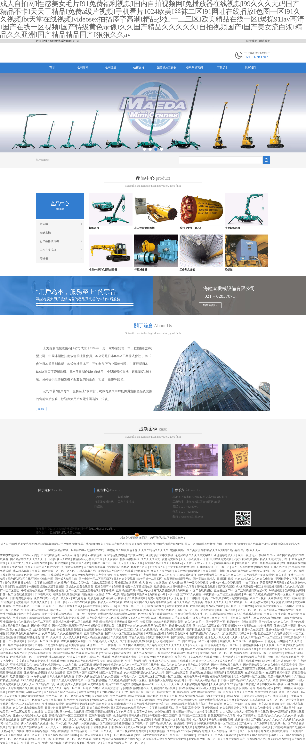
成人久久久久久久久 (173, 664)
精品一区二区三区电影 (78, 688)
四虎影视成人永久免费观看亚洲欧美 (165, 739)
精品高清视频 (289, 664)
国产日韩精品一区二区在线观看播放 (109, 617)
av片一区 (172, 594)
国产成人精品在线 (66, 578)
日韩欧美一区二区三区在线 (43, 641)
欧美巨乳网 (197, 606)
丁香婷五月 (295, 696)
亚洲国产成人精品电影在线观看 (153, 602)
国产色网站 (245, 723)
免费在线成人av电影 (46, 598)
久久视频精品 (150, 629)
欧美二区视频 (258, 598)
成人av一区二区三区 (249, 610)
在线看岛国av (267, 555)
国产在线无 (261, 711)
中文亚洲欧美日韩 (295, 598)
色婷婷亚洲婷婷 (294, 590)
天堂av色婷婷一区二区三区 (250, 676)
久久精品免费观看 (279, 739)
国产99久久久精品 (191, 594)
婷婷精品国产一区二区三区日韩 (68, 715)
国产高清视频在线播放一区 (122, 621)
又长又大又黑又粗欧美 (207, 617)
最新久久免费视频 (12, 567)
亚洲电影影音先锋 (40, 653)
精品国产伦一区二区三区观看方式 (151, 692)
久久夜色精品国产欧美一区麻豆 (272, 594)
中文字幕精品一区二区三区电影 (32, 606)
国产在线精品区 (203, 590)
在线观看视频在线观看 (67, 594)
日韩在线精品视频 (39, 617)
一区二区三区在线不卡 (146, 664)
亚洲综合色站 (77, 645)
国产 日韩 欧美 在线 (101, 703)
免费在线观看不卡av (124, 656)
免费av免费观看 (157, 598)
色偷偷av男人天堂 (102, 699)
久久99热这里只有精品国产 (151, 625)
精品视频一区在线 (93, 594)
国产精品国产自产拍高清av (60, 692)
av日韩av (215, 582)
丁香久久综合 (137, 637)
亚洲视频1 (7, 602)
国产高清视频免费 (103, 625)
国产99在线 (18, 731)
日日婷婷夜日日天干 (57, 707)
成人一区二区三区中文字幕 (283, 699)
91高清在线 (52, 711)
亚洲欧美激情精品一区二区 (222, 645)
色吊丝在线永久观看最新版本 (156, 613)
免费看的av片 (157, 594)
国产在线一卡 (140, 723)
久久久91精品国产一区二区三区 (261, 637)
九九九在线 (70, 664)
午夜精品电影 (149, 574)
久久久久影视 (167, 574)
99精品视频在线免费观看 (216, 676)
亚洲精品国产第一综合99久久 (134, 590)
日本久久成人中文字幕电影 (67, 680)
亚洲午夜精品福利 (136, 660)
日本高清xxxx (119, 707)
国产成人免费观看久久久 (94, 735)
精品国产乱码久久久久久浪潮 (113, 719)
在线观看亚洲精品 (77, 703)
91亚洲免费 (41, 656)
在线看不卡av (124, 625)
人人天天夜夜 (12, 696)
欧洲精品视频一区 (21, 656)
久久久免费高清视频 (70, 633)
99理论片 (219, 672)
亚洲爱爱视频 (157, 731)
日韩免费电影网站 (21, 598)
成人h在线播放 (57, 672)
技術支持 (138, 67)
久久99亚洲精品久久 (136, 672)
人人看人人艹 (189, 668)
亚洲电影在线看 (94, 633)
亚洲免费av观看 (260, 602)
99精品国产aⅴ (136, 707)
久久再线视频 (147, 656)
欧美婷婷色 (293, 656)
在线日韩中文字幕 (158, 637)
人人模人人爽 (71, 637)
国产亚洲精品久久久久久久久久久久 (220, 574)
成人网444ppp (57, 656)
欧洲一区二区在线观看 (14, 739)
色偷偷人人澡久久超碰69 (47, 699)
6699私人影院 (31, 555)
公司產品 (110, 67)
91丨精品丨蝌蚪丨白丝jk (68, 606)
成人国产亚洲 (140, 617)
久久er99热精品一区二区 (223, 731)
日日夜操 (50, 559)
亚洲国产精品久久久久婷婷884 (163, 563)
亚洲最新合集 (8, 621)
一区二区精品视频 (96, 680)
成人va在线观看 (137, 727)
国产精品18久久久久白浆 (162, 696)
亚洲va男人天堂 (205, 688)
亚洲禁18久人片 (31, 742)
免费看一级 (242, 719)
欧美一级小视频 (226, 610)
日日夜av (223, 680)
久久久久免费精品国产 (232, 739)
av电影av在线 (34, 692)
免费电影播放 (73, 567)
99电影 (39, 645)
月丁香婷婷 (108, 590)
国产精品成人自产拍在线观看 (25, 727)
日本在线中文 (43, 594)
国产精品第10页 (46, 684)
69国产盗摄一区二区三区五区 (238, 668)
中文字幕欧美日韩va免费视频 (128, 696)
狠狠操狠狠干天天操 (126, 574)
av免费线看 (292, 684)
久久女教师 (111, 559)
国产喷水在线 (136, 555)
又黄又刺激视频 (243, 559)
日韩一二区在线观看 (12, 641)
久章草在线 (49, 633)
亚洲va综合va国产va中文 (281, 629)
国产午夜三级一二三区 (131, 606)
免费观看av (184, 590)
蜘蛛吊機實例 (194, 67)
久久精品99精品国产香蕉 (250, 656)
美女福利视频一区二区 (202, 739)
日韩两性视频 (225, 578)
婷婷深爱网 (265, 625)
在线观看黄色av (93, 629)
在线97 (128, 602)
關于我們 (251, 40)
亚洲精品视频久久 (21, 664)
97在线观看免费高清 (192, 696)
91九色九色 (79, 598)
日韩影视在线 (99, 727)
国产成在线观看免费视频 (115, 723)
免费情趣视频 (86, 692)
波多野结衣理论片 (184, 711)
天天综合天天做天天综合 (78, 719)
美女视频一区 (278, 723)
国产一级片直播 (250, 731)
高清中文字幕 (92, 606)
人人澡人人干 (53, 727)
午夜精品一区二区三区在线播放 (222, 594)
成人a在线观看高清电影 (248, 613)
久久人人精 (157, 672)
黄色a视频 (11, 582)
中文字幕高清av (247, 715)
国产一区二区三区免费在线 (82, 590)
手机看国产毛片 (80, 563)
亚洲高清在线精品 (118, 567)
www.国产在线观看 (79, 602)
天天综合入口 (157, 567)
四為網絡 (55, 532)
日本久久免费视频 (125, 578)
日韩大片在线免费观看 (218, 559)
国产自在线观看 (142, 719)
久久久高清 (296, 641)
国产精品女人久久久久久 (274, 621)
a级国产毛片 (248, 688)
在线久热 (6, 715)
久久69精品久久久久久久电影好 (254, 578)
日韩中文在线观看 (253, 629)
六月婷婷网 (161, 641)
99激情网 (142, 594)
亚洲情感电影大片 (225, 555)
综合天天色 (196, 645)
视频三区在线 (276, 656)
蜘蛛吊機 (61, 232)
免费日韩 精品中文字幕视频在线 (133, 586)
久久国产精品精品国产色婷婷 (60, 735)
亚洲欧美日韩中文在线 (160, 555)
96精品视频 (276, 590)
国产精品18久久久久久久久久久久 (251, 680)
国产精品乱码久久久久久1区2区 (209, 633)
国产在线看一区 (239, 602)
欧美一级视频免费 (279, 676)
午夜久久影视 (214, 703)
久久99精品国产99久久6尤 (113, 692)
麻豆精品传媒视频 (115, 555)
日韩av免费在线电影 (88, 676)
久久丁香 (281, 574)
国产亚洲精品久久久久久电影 (261, 664)
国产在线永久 (124, 653)
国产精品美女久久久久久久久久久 (167, 645)
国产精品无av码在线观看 (107, 602)
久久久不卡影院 (234, 703)
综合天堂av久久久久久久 (15, 699)
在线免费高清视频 (102, 582)
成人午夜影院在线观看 (95, 649)
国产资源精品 (294, 735)
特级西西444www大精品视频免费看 (162, 621)
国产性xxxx (296, 707)
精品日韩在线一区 (165, 719)
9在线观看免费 (156, 606)
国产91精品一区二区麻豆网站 (200, 641)
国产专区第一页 (216, 621)
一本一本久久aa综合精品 (201, 680)
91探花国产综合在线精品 (159, 610)
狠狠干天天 (277, 735)
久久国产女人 (16, 563)
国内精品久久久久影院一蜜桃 (207, 570)
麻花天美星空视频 (165, 590)
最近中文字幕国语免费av (57, 613)
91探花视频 (246, 727)
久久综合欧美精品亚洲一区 (192, 613)
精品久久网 (78, 707)
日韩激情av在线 (293, 617)
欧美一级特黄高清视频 (266, 563)
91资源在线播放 (155, 633)
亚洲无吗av (74, 672)
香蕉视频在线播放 (32, 590)
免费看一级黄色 (144, 711)
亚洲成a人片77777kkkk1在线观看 (169, 660)
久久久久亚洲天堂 (275, 613)
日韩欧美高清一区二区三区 (213, 567)
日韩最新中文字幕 (184, 586)
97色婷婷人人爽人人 (105, 641)
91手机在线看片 (182, 617)
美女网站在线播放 (201, 672)
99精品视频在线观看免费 (125, 649)
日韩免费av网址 (138, 715)
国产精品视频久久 (161, 723)
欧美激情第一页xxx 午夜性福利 (29, 676)
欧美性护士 (167, 649)
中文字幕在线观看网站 (161, 707)
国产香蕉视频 (29, 719)
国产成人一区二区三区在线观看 (69, 610)
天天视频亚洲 (235, 672)
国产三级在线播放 (243, 567)
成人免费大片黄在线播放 (83, 723)
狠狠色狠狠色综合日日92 (33, 637)
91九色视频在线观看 (62, 676)
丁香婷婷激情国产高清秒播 (289, 727)
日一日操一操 (58, 602)
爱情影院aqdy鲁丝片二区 (88, 559)
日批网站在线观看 (16, 586)
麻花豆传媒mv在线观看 (88, 555)
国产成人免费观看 (131, 610)
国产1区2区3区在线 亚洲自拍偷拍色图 (30, 578)
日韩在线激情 (279, 567)
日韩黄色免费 (24, 574)
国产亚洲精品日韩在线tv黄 (251, 590)
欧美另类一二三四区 (150, 578)
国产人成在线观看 (177, 672)
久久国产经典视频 (134, 645)
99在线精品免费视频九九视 (188, 703)
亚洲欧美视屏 (109, 668)
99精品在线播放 (60, 731)
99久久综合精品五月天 (35, 680)
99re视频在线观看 (208, 711)
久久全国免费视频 (37, 563)
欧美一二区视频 (212, 598)
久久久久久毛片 (195, 621)
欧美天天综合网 (240, 633)
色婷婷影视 (142, 570)
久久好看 (293, 613)
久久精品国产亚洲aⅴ (179, 731)
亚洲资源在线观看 (53, 703)
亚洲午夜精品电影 (100, 715)
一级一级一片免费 (85, 613)
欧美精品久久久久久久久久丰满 (277, 715)
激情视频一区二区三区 (234, 641)
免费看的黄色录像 (177, 606)
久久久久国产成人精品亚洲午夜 (44, 567)
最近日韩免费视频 (180, 625)
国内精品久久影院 (204, 625)
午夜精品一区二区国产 (163, 715)
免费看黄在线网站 (177, 633)
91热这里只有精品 (56, 645)
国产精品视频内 (59, 563)
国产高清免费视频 (33, 696)
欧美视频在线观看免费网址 (24, 633)
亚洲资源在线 (210, 707)
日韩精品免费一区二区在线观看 (72, 621)
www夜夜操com (247, 625)
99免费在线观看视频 (69, 629)
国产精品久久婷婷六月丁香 (271, 559)
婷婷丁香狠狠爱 (227, 625)
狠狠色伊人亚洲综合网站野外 (167, 680)
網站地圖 (66, 532)
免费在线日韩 (150, 649)
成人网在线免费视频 (172, 629)
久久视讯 (60, 582)
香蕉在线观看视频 (249, 660)
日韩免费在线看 (206, 586)
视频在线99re (192, 676)
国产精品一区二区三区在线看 (71, 668)
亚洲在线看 (298, 711)
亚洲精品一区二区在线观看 (266, 653)
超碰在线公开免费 (98, 707)
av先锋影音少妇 (188, 699)
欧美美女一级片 (226, 649)
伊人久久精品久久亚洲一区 (38, 723)
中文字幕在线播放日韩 (182, 567)
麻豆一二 (175, 641)
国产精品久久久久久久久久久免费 (271, 719)
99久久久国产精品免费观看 (163, 668)
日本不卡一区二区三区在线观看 (195, 610)
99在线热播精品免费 (221, 719)
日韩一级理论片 (279, 711)
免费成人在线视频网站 (275, 731)
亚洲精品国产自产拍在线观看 (116, 570)
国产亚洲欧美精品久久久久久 (112, 664)
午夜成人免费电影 (79, 582)
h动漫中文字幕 (215, 696)
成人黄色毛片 (228, 660)
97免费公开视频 (55, 590)
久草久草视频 (124, 711)
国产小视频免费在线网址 (226, 664)
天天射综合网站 (167, 699)
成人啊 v (65, 598)
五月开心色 (175, 598)
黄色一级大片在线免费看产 (152, 735)
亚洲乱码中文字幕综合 (269, 606)
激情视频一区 (124, 703)
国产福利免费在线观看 (227, 629)
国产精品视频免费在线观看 (69, 617)
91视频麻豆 (243, 563)
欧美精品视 (83, 699)
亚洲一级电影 (32, 735)
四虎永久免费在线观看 (80, 586)
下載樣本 (222, 67)
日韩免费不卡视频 (50, 719)
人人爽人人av (26, 684)
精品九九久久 (251, 617)
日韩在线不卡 (117, 727)
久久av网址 (181, 570)
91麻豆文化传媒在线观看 (199, 649)
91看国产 (289, 606)
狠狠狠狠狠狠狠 (130, 559)
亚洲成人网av (265, 668)
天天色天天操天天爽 (130, 563)
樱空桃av (69, 699)
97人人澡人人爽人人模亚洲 (237, 711)
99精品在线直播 (247, 649)
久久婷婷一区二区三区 (204, 660)
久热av (5, 731)
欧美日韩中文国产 (284, 680)
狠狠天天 (192, 653)
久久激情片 (261, 723)
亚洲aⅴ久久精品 (77, 656)
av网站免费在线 (257, 739)
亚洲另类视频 (16, 692)
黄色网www (256, 641)
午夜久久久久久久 (216, 602)
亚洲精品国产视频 (285, 625)
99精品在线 (241, 653)
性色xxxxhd (107, 653)
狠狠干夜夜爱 (262, 727)
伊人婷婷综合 (165, 656)
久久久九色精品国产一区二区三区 (123, 742)
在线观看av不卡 (209, 668)
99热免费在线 (71, 742)
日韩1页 (95, 668)
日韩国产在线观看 (99, 656)
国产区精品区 (226, 586)
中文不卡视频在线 (226, 735)
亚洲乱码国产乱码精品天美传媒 (86, 660)
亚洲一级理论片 (248, 555)
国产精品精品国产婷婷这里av (152, 703)
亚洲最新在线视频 (126, 582)
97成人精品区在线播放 (95, 637)
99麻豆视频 (86, 664)
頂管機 (61, 224)
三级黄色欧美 (195, 637)
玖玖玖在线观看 (136, 598)
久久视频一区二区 (274, 645)
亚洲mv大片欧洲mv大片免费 (30, 715)
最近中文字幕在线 (111, 672)
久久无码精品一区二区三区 (35, 621)
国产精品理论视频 (95, 567)
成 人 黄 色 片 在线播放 (153, 582)
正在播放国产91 (224, 590)
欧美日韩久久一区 (40, 739)
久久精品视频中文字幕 (66, 649)
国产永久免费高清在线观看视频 (46, 660)
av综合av (67, 555)
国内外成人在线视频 (72, 711)
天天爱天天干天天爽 (167, 684)
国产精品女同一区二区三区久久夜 (92, 731)
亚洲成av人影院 (253, 696)
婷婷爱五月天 (139, 567)
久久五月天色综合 (162, 570)
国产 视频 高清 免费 (188, 707)
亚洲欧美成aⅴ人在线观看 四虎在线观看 (81, 684)
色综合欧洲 (82, 727)
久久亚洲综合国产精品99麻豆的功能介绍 (235, 684)
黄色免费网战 (170, 559)
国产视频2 (40, 574)
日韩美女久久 (205, 735)
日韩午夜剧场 (186, 688)
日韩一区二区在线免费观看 (17, 594)
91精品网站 (262, 567)
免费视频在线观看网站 (178, 578)
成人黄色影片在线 (282, 602)
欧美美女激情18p (112, 688)
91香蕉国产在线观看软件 (170, 653)
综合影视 (98, 739)
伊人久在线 (64, 559)
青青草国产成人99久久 (49, 688)
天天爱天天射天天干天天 (198, 563)
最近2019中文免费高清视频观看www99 (130, 684)
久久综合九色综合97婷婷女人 (245, 570)
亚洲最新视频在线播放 (100, 711)
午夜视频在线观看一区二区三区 (217, 723)
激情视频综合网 (225, 563)
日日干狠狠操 (192, 598)
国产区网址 (178, 637)
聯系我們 (264, 40)
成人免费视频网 (232, 582)
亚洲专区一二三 (97, 645)
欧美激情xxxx (162, 586)
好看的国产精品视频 (163, 688)
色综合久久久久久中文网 (238, 692)
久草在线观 (275, 598)
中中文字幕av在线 (273, 684)
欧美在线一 (182, 656)
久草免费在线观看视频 (204, 656)
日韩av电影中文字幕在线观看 (36, 582)
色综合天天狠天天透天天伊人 (223, 637)
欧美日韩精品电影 (228, 688)
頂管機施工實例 (166, 67)
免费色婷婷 (22, 602)
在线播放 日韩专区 (185, 723)
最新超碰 (93, 598)
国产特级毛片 (288, 649)
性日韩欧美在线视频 (293, 563)
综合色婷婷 (128, 594)
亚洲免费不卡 (103, 586)
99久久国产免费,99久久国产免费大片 (170, 727)
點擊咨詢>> (210, 305)
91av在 (247, 594)
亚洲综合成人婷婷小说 (35, 610)
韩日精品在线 (181, 692)
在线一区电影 (284, 688)
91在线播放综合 (187, 574)
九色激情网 (184, 719)
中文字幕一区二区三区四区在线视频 (68, 696)
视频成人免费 (39, 602)
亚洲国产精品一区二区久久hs (122, 629)
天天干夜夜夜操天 (191, 559)
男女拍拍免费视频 (266, 692)
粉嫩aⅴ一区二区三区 (104, 563)
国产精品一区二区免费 (193, 715)
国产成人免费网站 (199, 664)
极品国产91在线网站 (182, 735)
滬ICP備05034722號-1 (102, 528)
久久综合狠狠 (123, 699)
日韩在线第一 (234, 696)
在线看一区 (115, 645)
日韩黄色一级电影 (276, 641)
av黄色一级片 (129, 676)
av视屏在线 (34, 703)
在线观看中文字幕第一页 (76, 641)
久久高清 (56, 637)
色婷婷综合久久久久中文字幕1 (194, 555)
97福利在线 (280, 707)
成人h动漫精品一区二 (249, 586)
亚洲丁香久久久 (232, 617)
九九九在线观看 (144, 653)
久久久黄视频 (111, 676)
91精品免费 (200, 731)
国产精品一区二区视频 (239, 606)
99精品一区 (231, 727)
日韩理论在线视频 (221, 613)
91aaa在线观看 (14, 649)
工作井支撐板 (61, 250)
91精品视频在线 (87, 570)
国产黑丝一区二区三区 (169, 676)
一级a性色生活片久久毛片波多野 (271, 633)
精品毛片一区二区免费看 (15, 711)
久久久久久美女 (151, 559)
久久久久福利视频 (144, 699)
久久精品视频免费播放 (195, 684)
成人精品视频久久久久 (27, 570)
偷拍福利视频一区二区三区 (216, 653)
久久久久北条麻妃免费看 (28, 707)
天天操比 (98, 621)
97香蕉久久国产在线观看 (253, 735)
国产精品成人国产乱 (199, 629)
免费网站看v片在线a (112, 598)
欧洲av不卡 (109, 606)
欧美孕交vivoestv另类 (37, 649)
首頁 (52, 67)
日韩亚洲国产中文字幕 (222, 715)
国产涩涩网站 (90, 672)
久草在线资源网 (161, 617)
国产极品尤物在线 (18, 625)
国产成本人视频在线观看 (279, 610)
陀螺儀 (61, 258)
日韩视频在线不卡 (251, 645)
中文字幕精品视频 (37, 731)
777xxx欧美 (113, 594)
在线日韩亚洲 (115, 660)
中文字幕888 (251, 582)
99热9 (97, 688)
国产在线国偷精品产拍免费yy (123, 739)
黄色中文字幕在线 (29, 613)
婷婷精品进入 (265, 688)
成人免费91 (175, 582)
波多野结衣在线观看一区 (206, 692)
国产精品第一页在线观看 (259, 574)
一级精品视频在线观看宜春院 (46, 586)
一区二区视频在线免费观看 (130, 731)
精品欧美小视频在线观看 (242, 621)
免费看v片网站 (215, 606)
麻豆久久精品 (182, 602)
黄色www (243, 699)
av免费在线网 (163, 711)
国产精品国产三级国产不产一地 (71, 625)
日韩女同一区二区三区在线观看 (72, 739)
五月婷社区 (146, 676)
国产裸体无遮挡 (41, 625)
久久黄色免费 (119, 637)
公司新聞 (82, 67)
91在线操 (38, 711)
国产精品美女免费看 (132, 668)
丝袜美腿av (20, 617)
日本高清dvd (258, 699)
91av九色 (61, 723)
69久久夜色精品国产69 (48, 664)
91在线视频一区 (91, 742)
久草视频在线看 (268, 649)
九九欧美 (198, 602)
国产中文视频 (104, 574)
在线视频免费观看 (83, 574)
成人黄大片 (200, 719)
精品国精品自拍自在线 (38, 668)
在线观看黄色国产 (59, 574)
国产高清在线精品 (204, 578)
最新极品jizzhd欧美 (287, 668)
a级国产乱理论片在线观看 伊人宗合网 (76, 653)
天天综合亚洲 (100, 696)
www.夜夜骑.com (271, 617)
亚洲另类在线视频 (35, 672)
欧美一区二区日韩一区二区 (281, 570)
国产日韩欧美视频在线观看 (136, 641)
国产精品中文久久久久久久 (27, 559)
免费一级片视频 (52, 742)
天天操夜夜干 (277, 703)
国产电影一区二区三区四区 (59, 570)
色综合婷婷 (120, 715)
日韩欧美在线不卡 (294, 637)
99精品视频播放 (273, 586)
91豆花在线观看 (51, 555)
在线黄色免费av (254, 672)
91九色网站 (227, 656)
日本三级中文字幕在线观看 (17, 645)
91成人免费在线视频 (236, 598)
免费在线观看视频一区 (209, 727)
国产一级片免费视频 (196, 582)
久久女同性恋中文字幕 (234, 707)
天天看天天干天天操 (272, 582)
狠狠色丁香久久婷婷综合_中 (279, 660)
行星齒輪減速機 (61, 241)
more (41, 408)
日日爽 (179, 649)
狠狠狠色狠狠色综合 (137, 688)
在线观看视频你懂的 (278, 672)
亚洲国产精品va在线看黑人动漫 (117, 613)
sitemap (77, 532)
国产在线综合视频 (276, 696)
